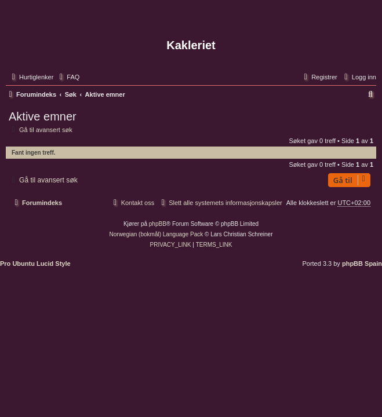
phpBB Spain (362, 263)
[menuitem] (67, 77)
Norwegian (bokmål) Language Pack (156, 234)
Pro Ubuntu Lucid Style (35, 263)
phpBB (157, 224)
